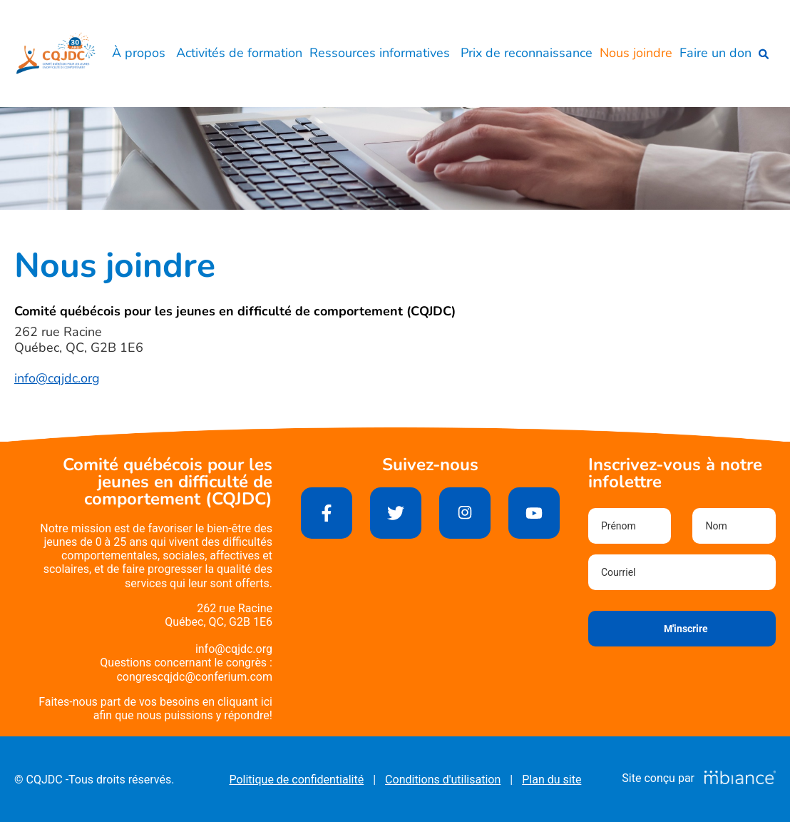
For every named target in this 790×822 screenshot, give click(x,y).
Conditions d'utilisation (443, 779)
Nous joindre (636, 53)
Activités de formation (239, 53)
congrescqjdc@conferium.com (194, 677)
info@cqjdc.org (57, 378)
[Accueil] (56, 53)
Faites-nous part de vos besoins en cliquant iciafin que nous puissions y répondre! (155, 708)
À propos (140, 53)
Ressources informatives (381, 53)
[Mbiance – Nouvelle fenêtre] (740, 778)
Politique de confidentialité (296, 779)
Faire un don (715, 53)
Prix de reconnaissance (526, 53)
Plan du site (551, 779)
